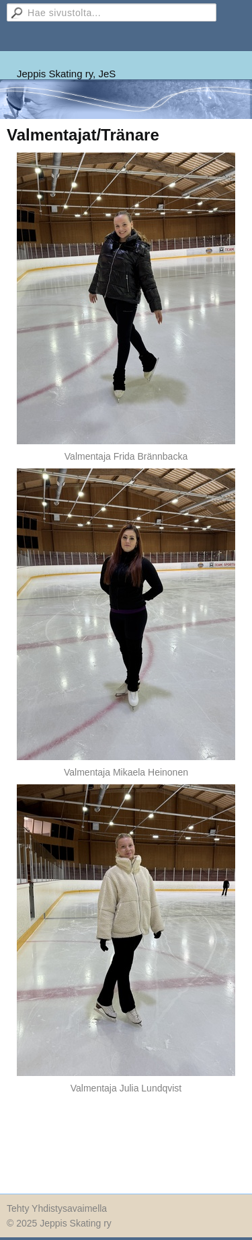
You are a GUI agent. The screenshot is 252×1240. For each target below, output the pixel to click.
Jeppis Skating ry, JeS (66, 73)
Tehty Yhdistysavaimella (57, 1208)
